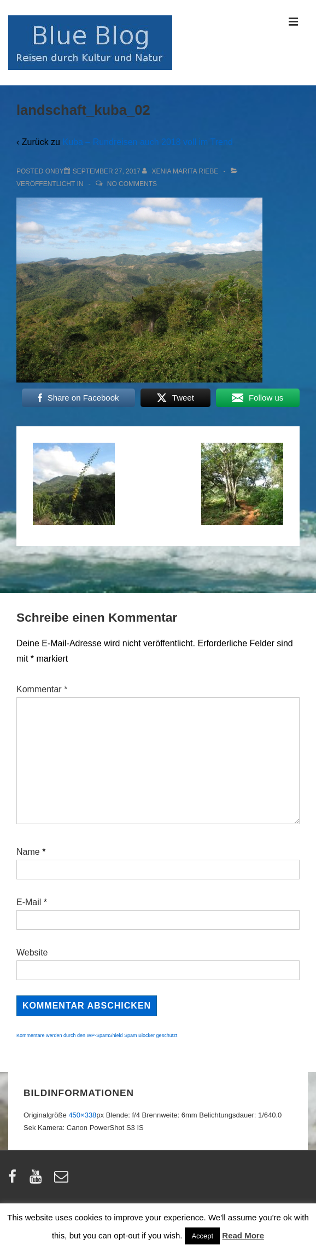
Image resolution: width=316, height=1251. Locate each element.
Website (32, 952)
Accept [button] (202, 1236)
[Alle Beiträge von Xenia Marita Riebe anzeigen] (181, 171)
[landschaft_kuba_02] (107, 171)
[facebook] (14, 1180)
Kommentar (41, 689)
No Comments (132, 184)
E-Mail (28, 902)
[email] (62, 1180)
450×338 (82, 1115)
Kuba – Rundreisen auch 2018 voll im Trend (147, 142)
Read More (243, 1235)
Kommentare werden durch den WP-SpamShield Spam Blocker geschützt (96, 1035)
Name (28, 851)
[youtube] (38, 1180)
